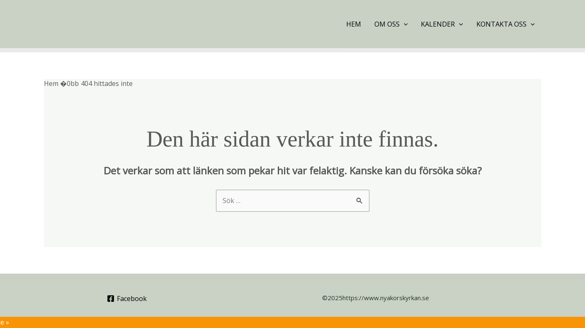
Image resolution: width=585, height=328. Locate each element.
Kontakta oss (505, 24)
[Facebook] (126, 298)
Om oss (391, 24)
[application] (404, 24)
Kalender (442, 24)
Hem (353, 24)
